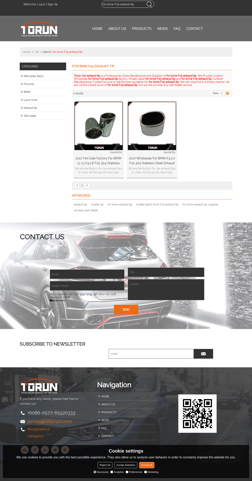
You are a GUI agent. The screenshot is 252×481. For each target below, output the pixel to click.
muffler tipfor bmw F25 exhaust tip (157, 204)
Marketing (151, 472)
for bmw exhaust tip (120, 204)
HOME (97, 29)
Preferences (134, 472)
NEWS (162, 29)
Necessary (101, 472)
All (37, 51)
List (222, 93)
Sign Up (53, 4)
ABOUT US (117, 29)
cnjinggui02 (35, 436)
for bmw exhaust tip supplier (200, 204)
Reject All (105, 465)
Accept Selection (125, 465)
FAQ (176, 29)
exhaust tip (80, 204)
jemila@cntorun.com (49, 421)
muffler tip (97, 204)
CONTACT (194, 29)
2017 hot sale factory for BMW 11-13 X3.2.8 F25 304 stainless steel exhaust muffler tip (99, 161)
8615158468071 (38, 429)
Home (26, 51)
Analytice (117, 472)
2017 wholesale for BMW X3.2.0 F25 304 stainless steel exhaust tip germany (152, 161)
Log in (41, 4)
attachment (57, 300)
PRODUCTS (141, 29)
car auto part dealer (86, 210)
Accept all (146, 465)
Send (126, 309)
